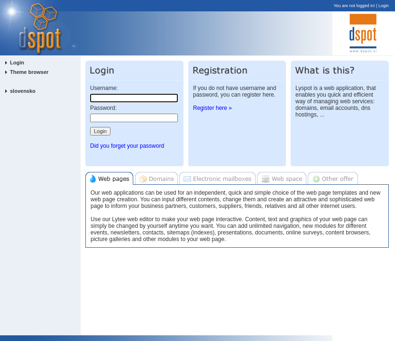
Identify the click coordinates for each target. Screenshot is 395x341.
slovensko (23, 91)
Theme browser (29, 72)
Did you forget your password (127, 146)
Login (383, 5)
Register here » (212, 108)
